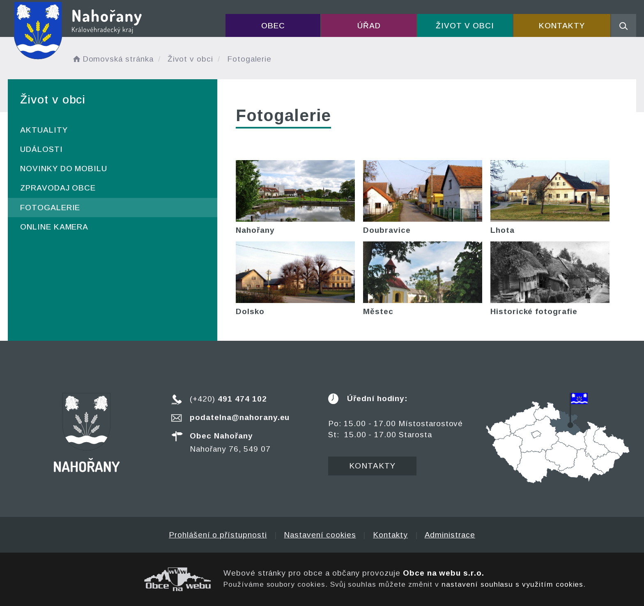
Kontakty (562, 25)
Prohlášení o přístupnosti (218, 534)
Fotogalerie (50, 207)
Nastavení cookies (320, 534)
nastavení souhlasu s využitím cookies (512, 584)
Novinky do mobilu (63, 168)
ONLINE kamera (54, 227)
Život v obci (465, 25)
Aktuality (44, 130)
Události (41, 149)
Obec (273, 25)
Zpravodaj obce (58, 188)
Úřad (369, 25)
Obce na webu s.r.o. (443, 573)
